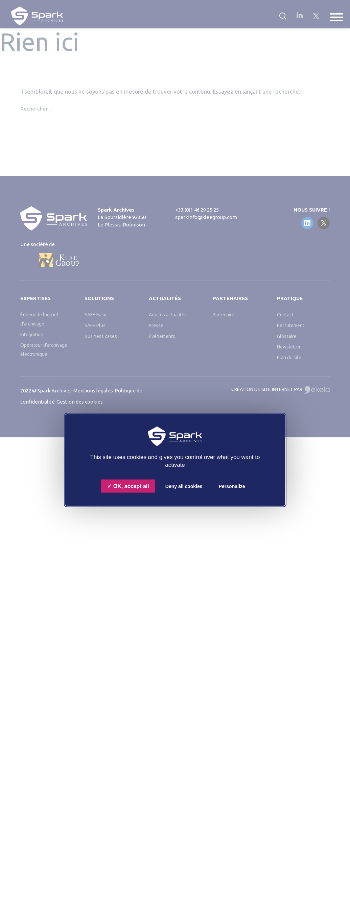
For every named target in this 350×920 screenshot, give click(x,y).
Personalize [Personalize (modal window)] (232, 486)
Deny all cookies (184, 486)
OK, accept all (128, 486)
